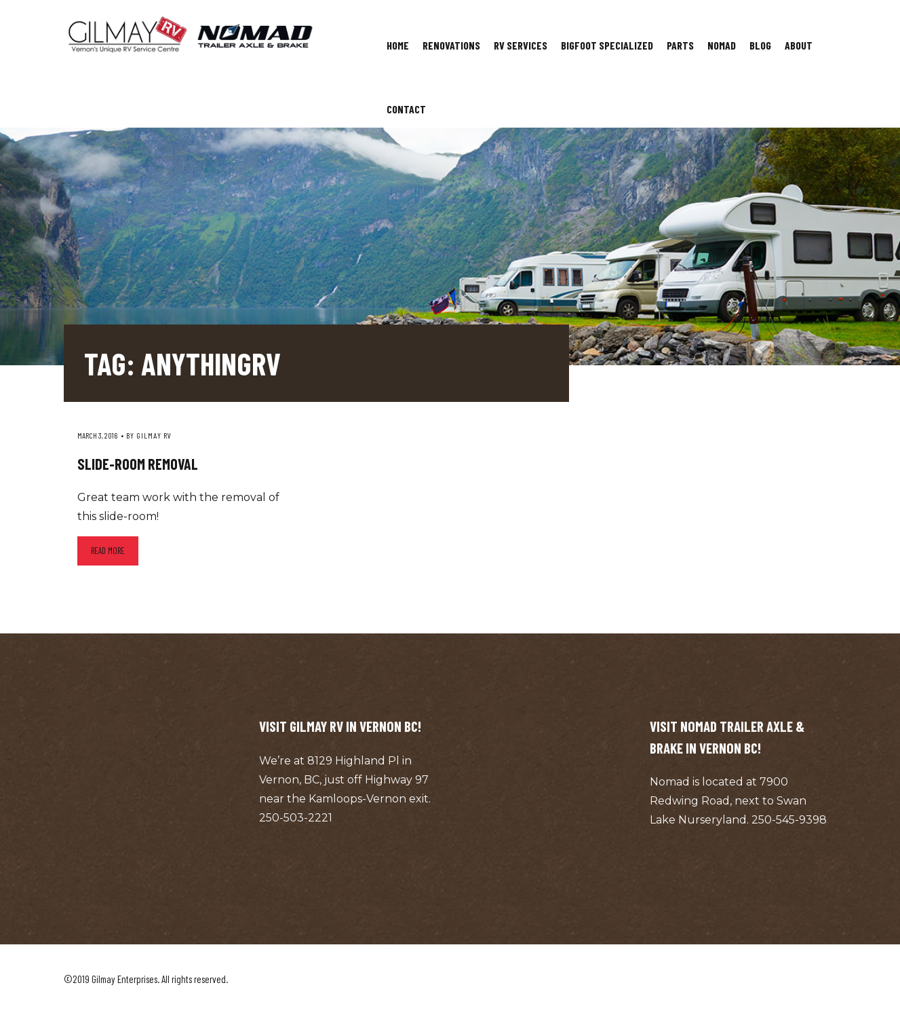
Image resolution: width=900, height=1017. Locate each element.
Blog (760, 45)
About (799, 45)
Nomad (721, 45)
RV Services (520, 45)
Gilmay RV (154, 435)
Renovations (451, 45)
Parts (680, 45)
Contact (406, 109)
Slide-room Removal (137, 464)
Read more (108, 550)
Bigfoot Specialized (607, 45)
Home (398, 45)
